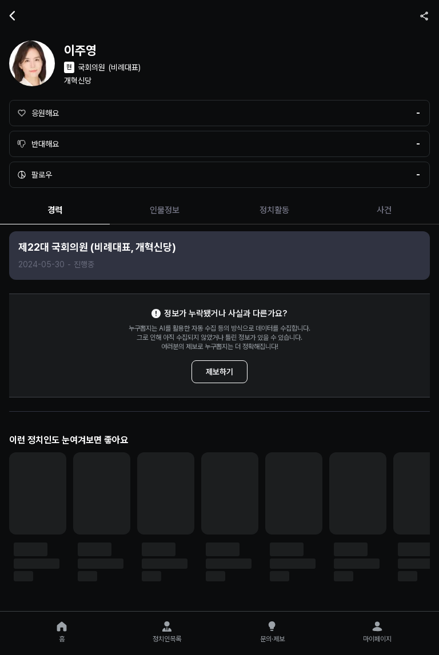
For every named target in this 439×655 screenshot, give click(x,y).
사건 (384, 210)
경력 (54, 210)
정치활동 (274, 210)
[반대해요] (219, 144)
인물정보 (164, 210)
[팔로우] (219, 175)
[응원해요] (219, 113)
